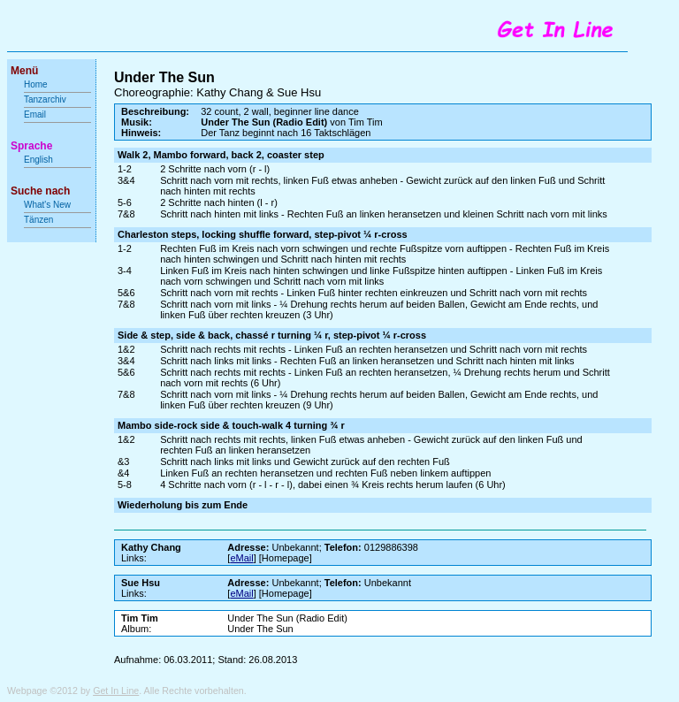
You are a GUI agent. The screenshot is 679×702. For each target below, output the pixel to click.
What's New (48, 205)
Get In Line (116, 690)
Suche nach (40, 191)
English (38, 159)
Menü (24, 71)
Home (36, 84)
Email (35, 114)
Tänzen (38, 220)
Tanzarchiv (45, 99)
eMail (241, 558)
